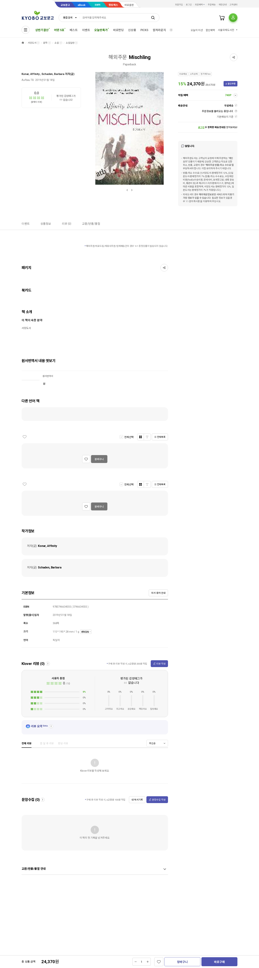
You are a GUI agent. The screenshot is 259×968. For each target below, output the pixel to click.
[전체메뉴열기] (25, 30)
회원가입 (179, 4)
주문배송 (212, 4)
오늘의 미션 (197, 30)
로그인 (189, 4)
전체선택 (128, 437)
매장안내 (223, 4)
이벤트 (86, 30)
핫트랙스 (113, 5)
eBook (81, 5)
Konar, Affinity (31, 74)
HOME (23, 43)
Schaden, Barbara (53, 74)
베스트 (74, 30)
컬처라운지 (159, 30)
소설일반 (70, 43)
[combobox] (69, 17)
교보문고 (65, 5)
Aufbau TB (28, 80)
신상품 (132, 30)
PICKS (144, 30)
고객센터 (233, 4)
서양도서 (32, 43)
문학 (45, 43)
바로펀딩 (118, 30)
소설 (56, 43)
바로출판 (129, 5)
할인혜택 (210, 30)
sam (97, 4)
